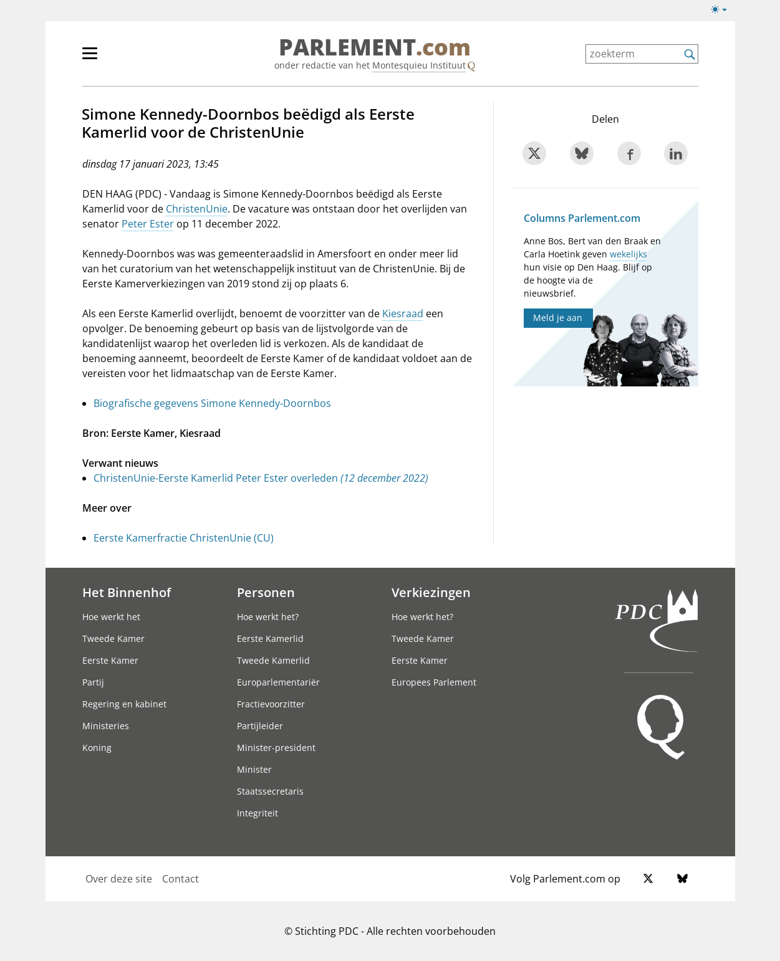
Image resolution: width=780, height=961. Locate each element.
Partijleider (260, 726)
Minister (254, 769)
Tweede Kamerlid (273, 660)
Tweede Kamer (113, 638)
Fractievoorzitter (271, 704)
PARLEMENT (375, 47)
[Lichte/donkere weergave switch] (723, 9)
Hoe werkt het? (268, 617)
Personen (266, 592)
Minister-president (276, 747)
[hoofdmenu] (130, 58)
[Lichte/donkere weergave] (723, 11)
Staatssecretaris (270, 791)
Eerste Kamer (110, 660)
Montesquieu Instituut (419, 65)
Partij (93, 682)
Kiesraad (402, 313)
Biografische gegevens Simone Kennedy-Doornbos (212, 403)
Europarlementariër (278, 682)
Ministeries (105, 726)
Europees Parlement (434, 682)
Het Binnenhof (126, 592)
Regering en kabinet (124, 704)
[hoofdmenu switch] (89, 58)
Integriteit (257, 813)
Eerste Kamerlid (270, 638)
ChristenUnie (197, 209)
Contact (180, 879)
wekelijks (628, 254)
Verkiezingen (431, 592)
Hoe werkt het (111, 617)
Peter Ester (148, 224)
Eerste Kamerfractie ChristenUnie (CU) (184, 538)
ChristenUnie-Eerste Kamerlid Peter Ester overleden (261, 478)
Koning (97, 747)
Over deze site (118, 879)
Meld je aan (557, 317)
